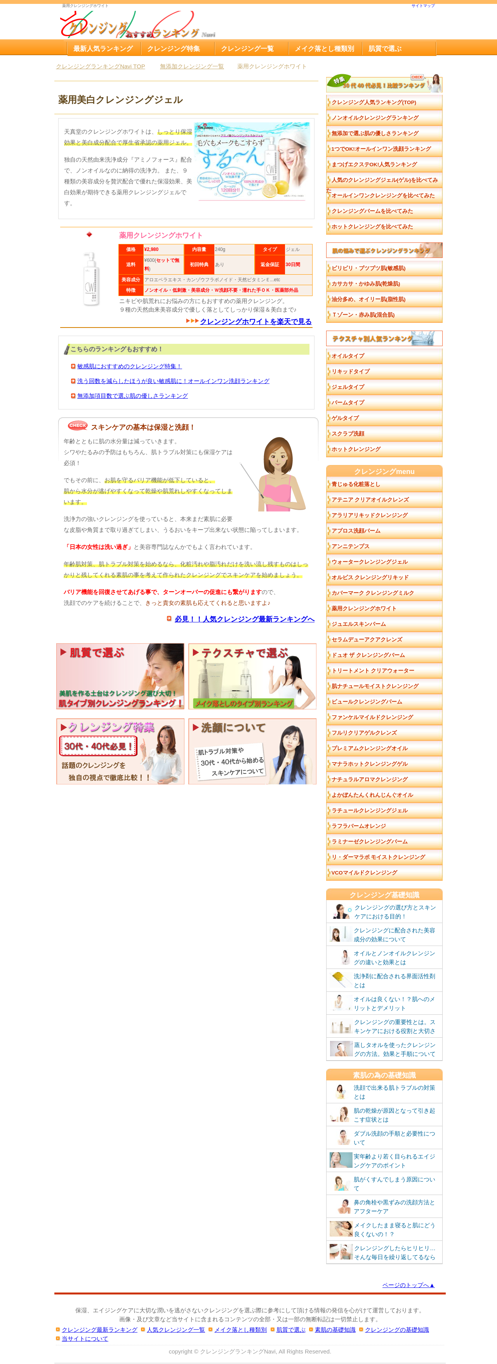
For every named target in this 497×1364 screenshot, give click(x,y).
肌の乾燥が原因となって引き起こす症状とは (382, 1114)
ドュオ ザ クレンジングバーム (368, 655)
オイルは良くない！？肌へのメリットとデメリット (382, 1003)
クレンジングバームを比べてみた (372, 211)
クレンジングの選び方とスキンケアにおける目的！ (383, 911)
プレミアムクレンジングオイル (370, 748)
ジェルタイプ (348, 387)
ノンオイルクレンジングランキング (375, 118)
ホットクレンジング (356, 449)
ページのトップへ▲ (408, 1285)
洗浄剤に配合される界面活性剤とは (382, 980)
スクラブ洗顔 (348, 434)
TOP (100, 66)
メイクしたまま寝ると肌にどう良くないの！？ (383, 1229)
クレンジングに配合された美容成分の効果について (382, 934)
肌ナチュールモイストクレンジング (375, 686)
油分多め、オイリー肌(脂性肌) (369, 299)
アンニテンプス (351, 546)
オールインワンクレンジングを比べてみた (383, 196)
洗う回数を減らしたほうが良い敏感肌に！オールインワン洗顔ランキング (173, 381)
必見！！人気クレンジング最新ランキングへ (245, 618)
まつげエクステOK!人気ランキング (374, 164)
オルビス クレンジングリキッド (370, 577)
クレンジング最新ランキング (99, 1329)
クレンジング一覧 (247, 48)
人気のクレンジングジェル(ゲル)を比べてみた (382, 182)
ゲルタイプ (345, 418)
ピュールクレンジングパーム (367, 702)
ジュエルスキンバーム (359, 624)
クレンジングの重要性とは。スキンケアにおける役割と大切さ (383, 1026)
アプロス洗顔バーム (356, 531)
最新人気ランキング (103, 48)
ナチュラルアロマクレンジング (370, 779)
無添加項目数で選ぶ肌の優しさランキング (132, 395)
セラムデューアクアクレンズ (367, 640)
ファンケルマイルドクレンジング (372, 717)
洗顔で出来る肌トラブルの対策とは (382, 1092)
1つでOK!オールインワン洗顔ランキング (381, 149)
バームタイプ (348, 403)
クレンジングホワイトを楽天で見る (256, 322)
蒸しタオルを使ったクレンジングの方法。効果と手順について (383, 1049)
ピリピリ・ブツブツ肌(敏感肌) (369, 268)
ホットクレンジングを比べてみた (372, 227)
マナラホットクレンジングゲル (370, 764)
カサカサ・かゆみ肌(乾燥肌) (366, 284)
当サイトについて (85, 1338)
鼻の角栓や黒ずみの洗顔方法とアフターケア (382, 1206)
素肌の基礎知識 (335, 1329)
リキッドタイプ (351, 372)
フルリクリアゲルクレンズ (364, 733)
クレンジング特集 (173, 48)
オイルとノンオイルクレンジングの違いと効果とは (382, 957)
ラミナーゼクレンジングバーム (370, 842)
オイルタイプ (348, 356)
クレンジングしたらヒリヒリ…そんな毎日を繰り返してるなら (383, 1252)
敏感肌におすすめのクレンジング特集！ (129, 366)
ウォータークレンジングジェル (370, 562)
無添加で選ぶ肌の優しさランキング (375, 133)
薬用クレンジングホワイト (364, 608)
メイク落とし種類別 (324, 48)
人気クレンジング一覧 (176, 1329)
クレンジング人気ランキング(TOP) (374, 102)
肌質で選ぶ (384, 48)
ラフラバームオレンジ (359, 826)
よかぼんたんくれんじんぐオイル (372, 795)
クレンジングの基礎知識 (397, 1329)
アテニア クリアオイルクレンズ (370, 500)
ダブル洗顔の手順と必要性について (382, 1137)
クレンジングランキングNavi (238, 1351)
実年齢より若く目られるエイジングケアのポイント (382, 1160)
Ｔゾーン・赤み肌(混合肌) (363, 315)
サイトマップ (423, 5)
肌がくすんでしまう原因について (382, 1183)
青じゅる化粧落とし (356, 484)
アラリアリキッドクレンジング (370, 515)
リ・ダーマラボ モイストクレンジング (379, 857)
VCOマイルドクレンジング (364, 873)
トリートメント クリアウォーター (373, 671)
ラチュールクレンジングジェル (370, 811)
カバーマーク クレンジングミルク (373, 593)
